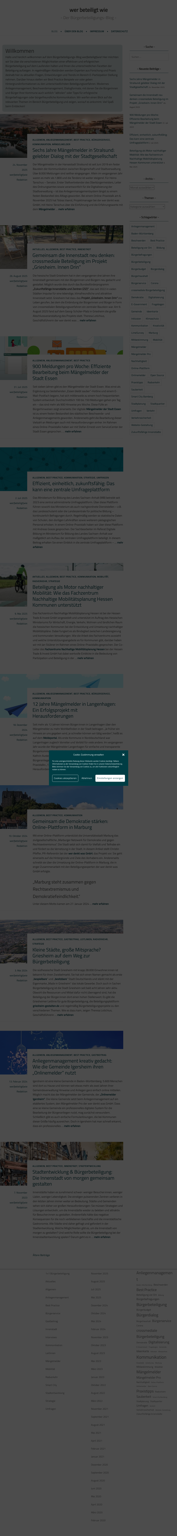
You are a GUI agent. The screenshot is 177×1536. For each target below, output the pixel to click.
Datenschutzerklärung (113, 763)
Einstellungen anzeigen (110, 778)
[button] (123, 754)
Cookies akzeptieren (65, 778)
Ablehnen (87, 778)
